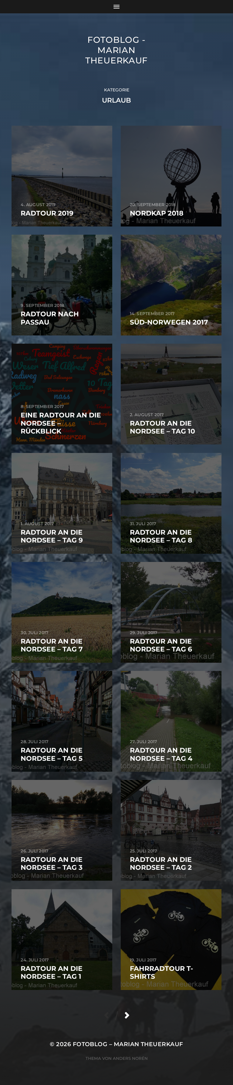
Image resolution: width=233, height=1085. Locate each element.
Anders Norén (130, 1058)
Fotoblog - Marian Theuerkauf (116, 50)
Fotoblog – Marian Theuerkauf (128, 1044)
